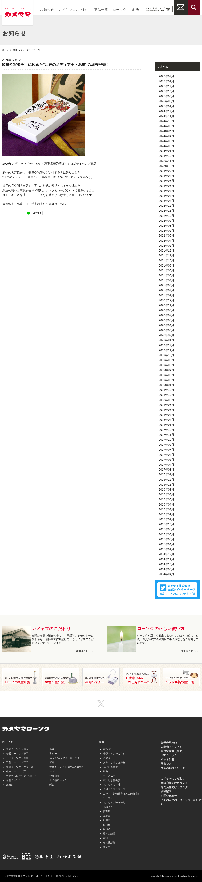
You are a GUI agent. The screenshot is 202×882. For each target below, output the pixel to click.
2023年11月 (166, 161)
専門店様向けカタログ (174, 787)
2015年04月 (166, 544)
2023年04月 (166, 190)
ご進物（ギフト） (171, 746)
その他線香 (109, 842)
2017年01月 (166, 474)
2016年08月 (166, 494)
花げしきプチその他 (114, 802)
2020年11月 (166, 305)
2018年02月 (166, 419)
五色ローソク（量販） (18, 758)
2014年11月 (166, 559)
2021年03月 (166, 285)
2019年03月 (166, 375)
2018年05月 (166, 409)
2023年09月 (166, 170)
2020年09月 (166, 310)
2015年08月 (166, 529)
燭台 (51, 784)
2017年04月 (166, 464)
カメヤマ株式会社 (12, 876)
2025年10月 (166, 91)
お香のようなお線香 (114, 762)
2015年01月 (166, 549)
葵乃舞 (106, 811)
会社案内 (166, 791)
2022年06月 (166, 230)
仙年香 (106, 820)
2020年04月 (166, 325)
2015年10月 (166, 524)
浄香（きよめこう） (114, 753)
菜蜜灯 (10, 784)
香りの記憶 (109, 833)
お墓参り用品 (169, 742)
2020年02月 (166, 335)
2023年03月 (166, 195)
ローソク (120, 9)
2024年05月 (166, 131)
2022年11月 (166, 210)
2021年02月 (166, 290)
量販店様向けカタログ (174, 782)
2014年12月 (166, 554)
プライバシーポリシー (36, 876)
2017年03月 (166, 469)
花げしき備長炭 (111, 780)
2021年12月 (166, 250)
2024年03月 (166, 141)
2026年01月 (166, 81)
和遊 (51, 762)
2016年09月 (166, 489)
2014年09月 (166, 569)
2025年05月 (166, 96)
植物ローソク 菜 (16, 771)
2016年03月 (166, 509)
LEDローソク (169, 755)
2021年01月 (166, 295)
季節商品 (54, 775)
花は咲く (108, 806)
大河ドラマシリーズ (114, 789)
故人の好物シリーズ (173, 768)
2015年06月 (166, 534)
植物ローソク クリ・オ (19, 766)
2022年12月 (166, 205)
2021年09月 (166, 265)
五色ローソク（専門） (18, 762)
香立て (106, 847)
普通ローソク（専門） (18, 753)
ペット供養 (167, 759)
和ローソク (55, 753)
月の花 (106, 758)
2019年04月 (166, 370)
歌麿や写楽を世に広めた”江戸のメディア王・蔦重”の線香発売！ (56, 65)
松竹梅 (106, 824)
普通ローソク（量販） (18, 749)
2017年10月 (166, 439)
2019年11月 (166, 350)
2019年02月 (166, 380)
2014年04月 (166, 574)
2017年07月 (166, 449)
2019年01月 (166, 385)
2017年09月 (166, 444)
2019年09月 (166, 360)
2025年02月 (166, 101)
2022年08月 (166, 225)
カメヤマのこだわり (74, 9)
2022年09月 (166, 220)
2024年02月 (166, 146)
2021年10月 (166, 260)
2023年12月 (166, 155)
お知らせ (47, 9)
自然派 (106, 829)
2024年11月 (166, 116)
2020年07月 (166, 315)
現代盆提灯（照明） (173, 751)
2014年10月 (166, 564)
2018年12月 (166, 389)
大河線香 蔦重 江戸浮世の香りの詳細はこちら (34, 203)
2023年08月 (166, 175)
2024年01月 (166, 151)
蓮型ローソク (13, 780)
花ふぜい (108, 749)
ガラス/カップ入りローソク (64, 758)
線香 (101, 742)
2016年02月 (166, 514)
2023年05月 (166, 186)
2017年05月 (166, 459)
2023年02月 (166, 200)
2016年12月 (166, 479)
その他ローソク (58, 780)
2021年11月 (166, 255)
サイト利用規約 (60, 876)
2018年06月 (166, 405)
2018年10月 (166, 394)
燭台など (166, 763)
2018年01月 (166, 424)
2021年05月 (166, 275)
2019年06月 (166, 365)
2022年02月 (166, 245)
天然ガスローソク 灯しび (21, 775)
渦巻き (106, 815)
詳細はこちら (83, 650)
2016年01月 (166, 519)
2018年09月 (166, 400)
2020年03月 (166, 330)
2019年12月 (166, 345)
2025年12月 (166, 86)
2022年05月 (166, 235)
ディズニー (109, 775)
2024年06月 (166, 126)
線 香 (135, 9)
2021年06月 (166, 270)
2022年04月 (166, 240)
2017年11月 (166, 434)
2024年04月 (166, 136)
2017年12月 (166, 429)
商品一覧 (101, 9)
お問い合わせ (169, 795)
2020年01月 (166, 340)
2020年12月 (166, 300)
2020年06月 (166, 320)
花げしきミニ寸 (111, 784)
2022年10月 (166, 215)
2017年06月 (166, 454)
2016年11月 (166, 484)
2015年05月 (166, 539)
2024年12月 (166, 111)
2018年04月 (166, 414)
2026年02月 (166, 76)
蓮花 (51, 749)
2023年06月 (166, 180)
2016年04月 (166, 504)
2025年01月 (166, 106)
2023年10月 (166, 166)
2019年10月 (166, 355)
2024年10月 (166, 121)
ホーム (6, 49)
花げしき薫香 (110, 766)
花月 (105, 838)
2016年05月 (166, 499)
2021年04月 (166, 280)
